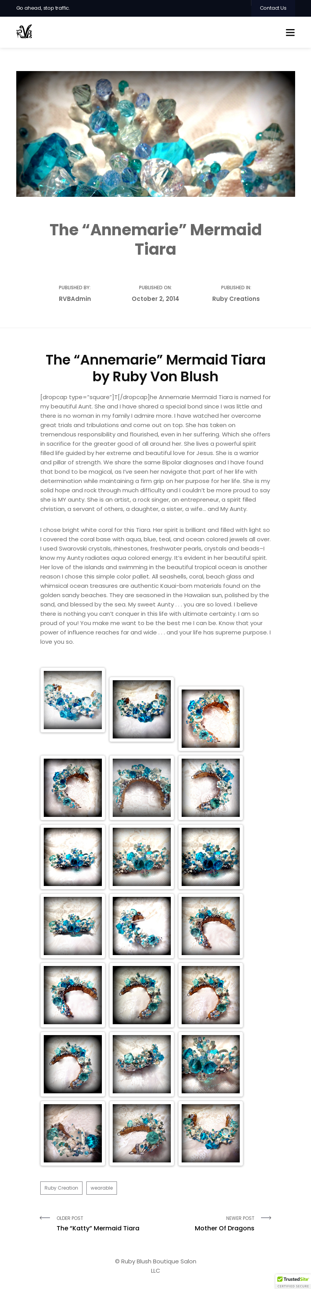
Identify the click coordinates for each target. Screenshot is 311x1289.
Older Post (103, 1224)
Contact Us (273, 8)
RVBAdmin (75, 299)
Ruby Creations (236, 299)
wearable (102, 1188)
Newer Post (208, 1224)
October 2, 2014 (155, 299)
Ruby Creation (61, 1188)
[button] (293, 1281)
